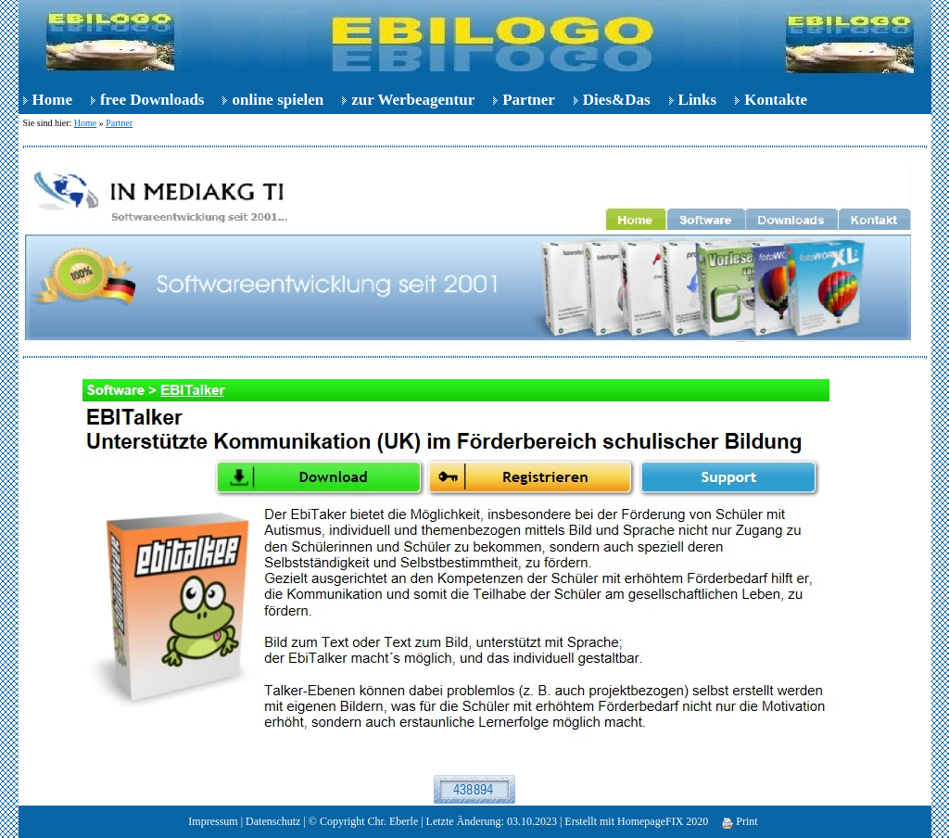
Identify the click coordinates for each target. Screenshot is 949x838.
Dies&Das (617, 99)
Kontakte (775, 99)
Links (697, 99)
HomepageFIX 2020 (662, 821)
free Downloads (152, 99)
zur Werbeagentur (412, 99)
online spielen (277, 99)
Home (52, 99)
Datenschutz (273, 821)
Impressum (212, 821)
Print (739, 821)
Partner (528, 99)
